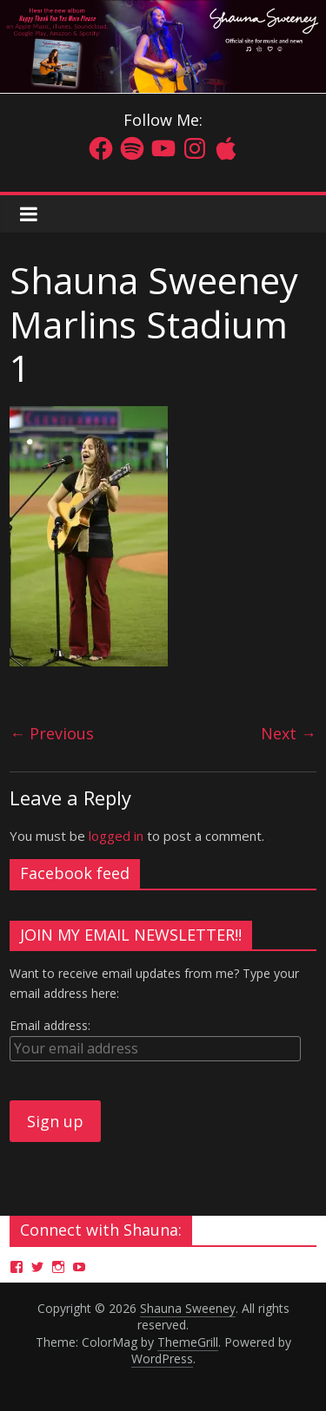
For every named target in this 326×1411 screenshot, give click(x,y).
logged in (116, 835)
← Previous (52, 733)
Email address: (50, 1025)
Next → (288, 733)
